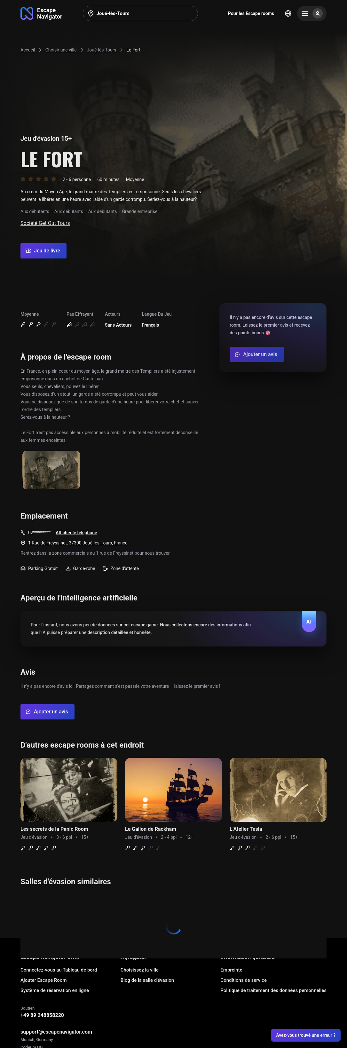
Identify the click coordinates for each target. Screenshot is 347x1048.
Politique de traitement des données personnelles (273, 990)
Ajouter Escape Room (43, 980)
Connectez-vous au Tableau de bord (58, 970)
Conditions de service (243, 980)
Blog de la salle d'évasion (147, 980)
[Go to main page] (41, 13)
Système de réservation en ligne (54, 990)
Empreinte (231, 970)
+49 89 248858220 (42, 1015)
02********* (39, 532)
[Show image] (51, 470)
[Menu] (312, 13)
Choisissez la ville (140, 970)
